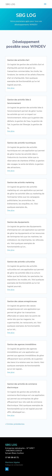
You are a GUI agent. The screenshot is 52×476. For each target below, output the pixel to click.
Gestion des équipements (18, 222)
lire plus (10, 88)
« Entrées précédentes (14, 424)
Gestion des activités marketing (20, 182)
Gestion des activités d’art (18, 60)
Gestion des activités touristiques (21, 143)
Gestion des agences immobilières (21, 344)
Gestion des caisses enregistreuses (22, 301)
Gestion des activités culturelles (21, 261)
